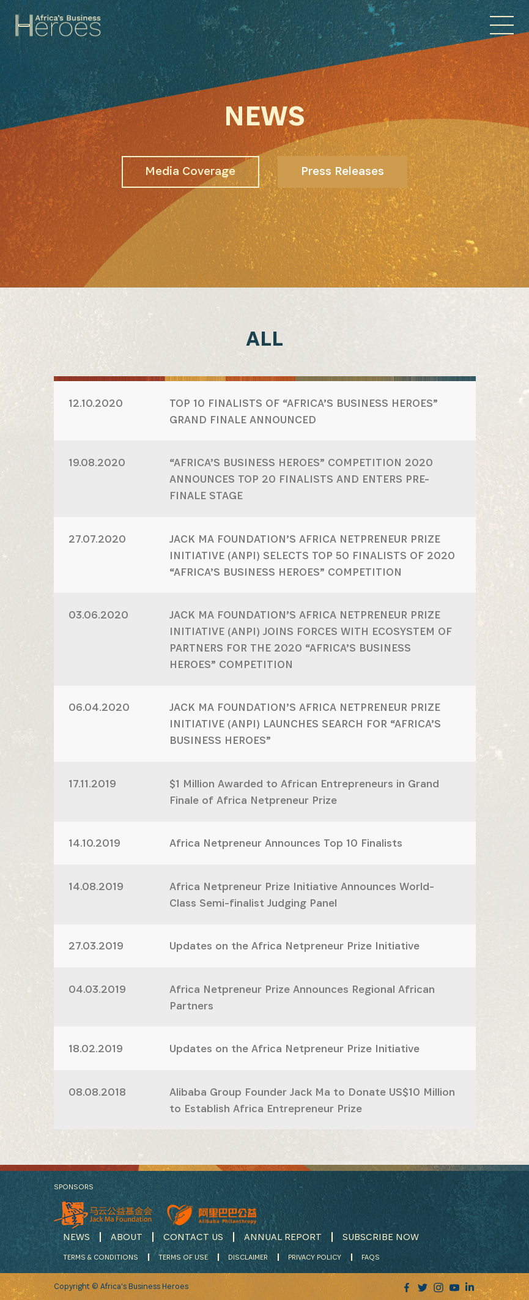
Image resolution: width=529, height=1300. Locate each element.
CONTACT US (193, 1236)
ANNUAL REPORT (283, 1236)
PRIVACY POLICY (314, 1256)
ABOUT (126, 1236)
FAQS (370, 1256)
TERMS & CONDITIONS (100, 1256)
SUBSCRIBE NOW (380, 1236)
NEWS (76, 1236)
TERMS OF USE (183, 1256)
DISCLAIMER (248, 1256)
